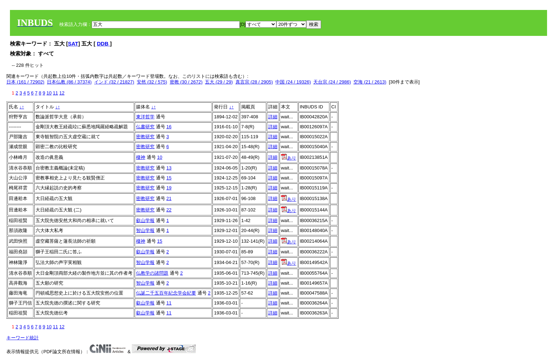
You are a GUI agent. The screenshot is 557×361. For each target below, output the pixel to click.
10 (49, 93)
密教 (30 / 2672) (186, 82)
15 (168, 177)
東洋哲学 (145, 116)
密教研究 (145, 136)
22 (168, 209)
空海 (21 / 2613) (369, 82)
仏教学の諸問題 (152, 273)
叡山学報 (145, 220)
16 (168, 126)
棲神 (140, 157)
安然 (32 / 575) (152, 82)
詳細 (272, 116)
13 (168, 168)
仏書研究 (145, 126)
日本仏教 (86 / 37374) (69, 82)
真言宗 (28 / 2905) (254, 82)
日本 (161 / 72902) (25, 82)
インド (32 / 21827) (114, 82)
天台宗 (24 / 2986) (332, 82)
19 (168, 187)
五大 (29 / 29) (219, 82)
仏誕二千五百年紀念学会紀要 (166, 293)
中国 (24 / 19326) (293, 82)
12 (61, 93)
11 (55, 93)
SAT (73, 44)
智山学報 (145, 230)
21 (168, 198)
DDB (103, 44)
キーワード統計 (22, 337)
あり (288, 158)
